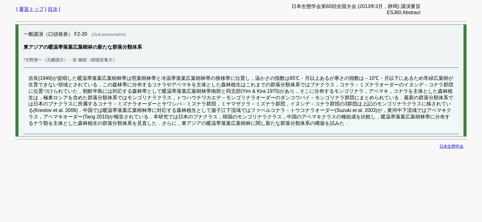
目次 (53, 9)
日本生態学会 (451, 146)
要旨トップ (31, 9)
